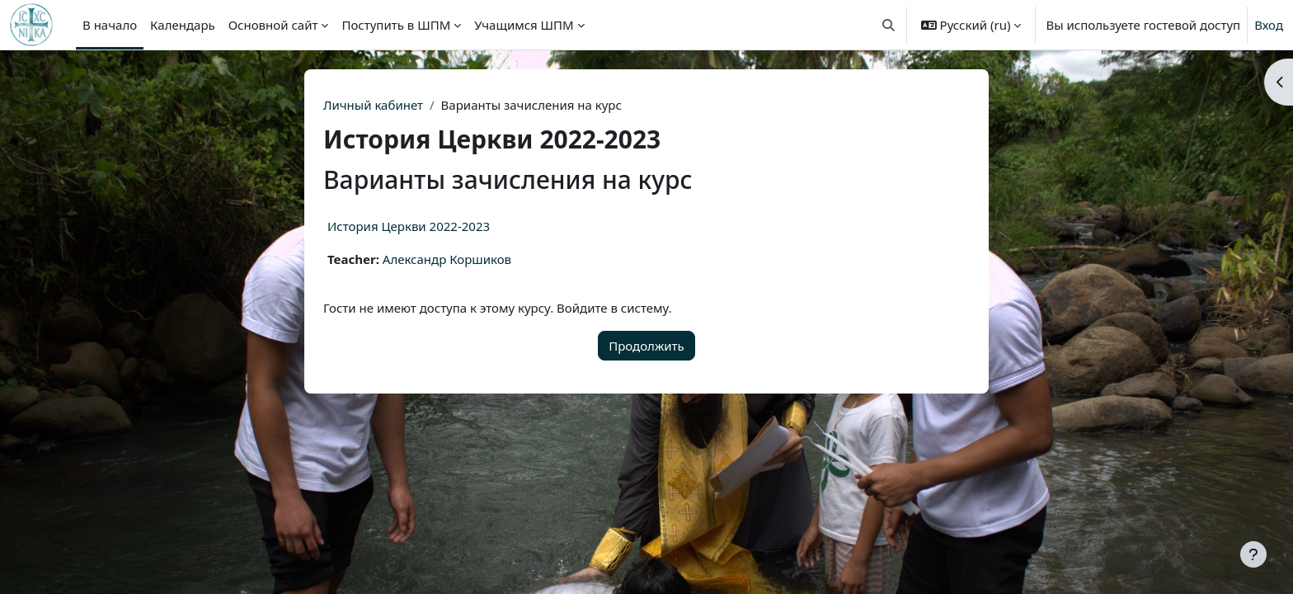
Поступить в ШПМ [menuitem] (395, 24)
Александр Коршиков (447, 259)
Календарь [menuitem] (182, 24)
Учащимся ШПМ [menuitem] (523, 24)
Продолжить (646, 345)
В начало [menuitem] (109, 24)
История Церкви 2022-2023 (408, 226)
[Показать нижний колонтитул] (1253, 554)
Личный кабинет (373, 105)
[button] (888, 25)
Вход (1268, 24)
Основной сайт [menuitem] (273, 24)
